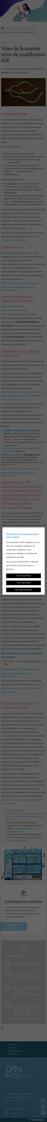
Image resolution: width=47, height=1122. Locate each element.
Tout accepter (23, 576)
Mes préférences (23, 590)
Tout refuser (23, 583)
